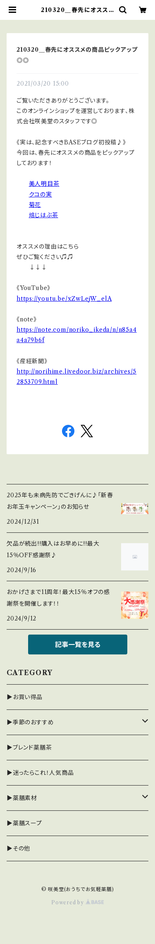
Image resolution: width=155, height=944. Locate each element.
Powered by (77, 902)
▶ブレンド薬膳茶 (29, 747)
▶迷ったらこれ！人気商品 (40, 772)
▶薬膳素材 (22, 798)
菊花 (35, 204)
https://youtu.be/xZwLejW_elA (64, 298)
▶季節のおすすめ (30, 722)
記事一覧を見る (77, 644)
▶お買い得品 (25, 697)
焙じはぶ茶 (43, 215)
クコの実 (40, 194)
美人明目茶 (44, 183)
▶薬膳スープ (24, 823)
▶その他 (18, 848)
